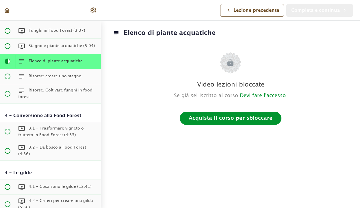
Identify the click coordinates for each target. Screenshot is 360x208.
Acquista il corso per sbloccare (230, 118)
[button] (7, 10)
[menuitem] (93, 10)
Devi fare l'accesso (263, 95)
